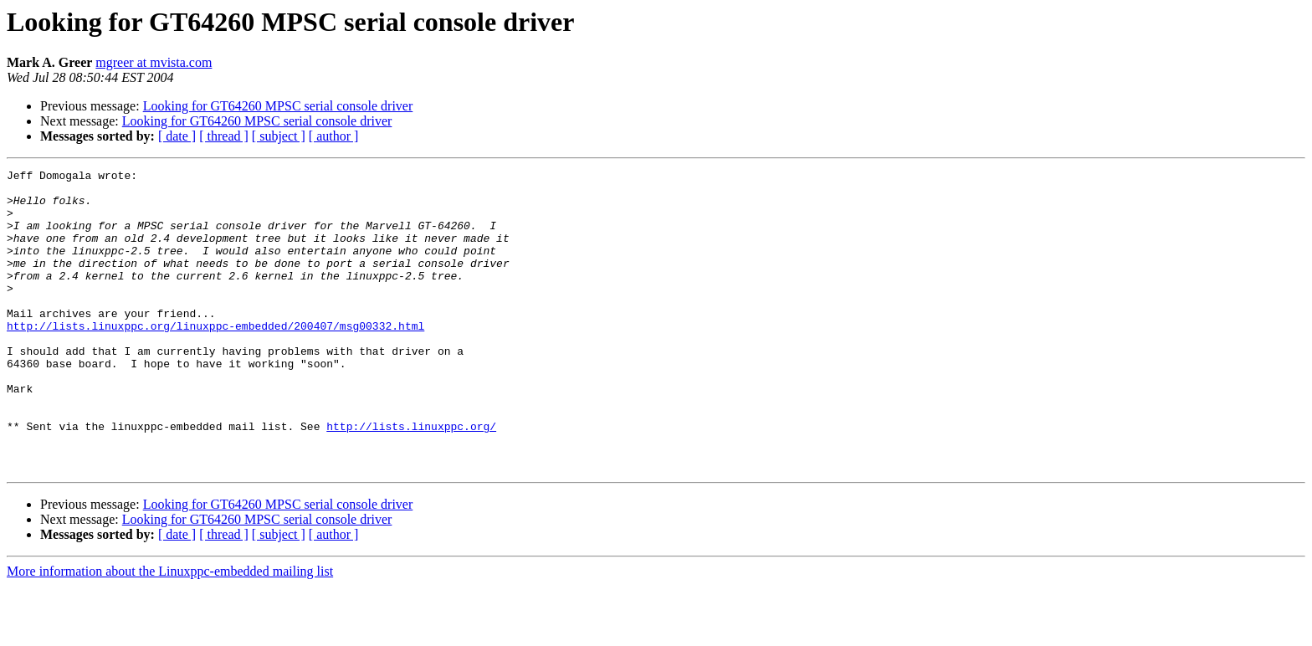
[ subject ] (278, 136)
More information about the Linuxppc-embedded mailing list (170, 631)
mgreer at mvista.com (153, 62)
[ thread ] (224, 136)
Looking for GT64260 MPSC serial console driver (278, 106)
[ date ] (177, 136)
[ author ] (334, 136)
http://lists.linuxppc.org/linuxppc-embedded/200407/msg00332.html (215, 358)
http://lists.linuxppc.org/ (411, 478)
